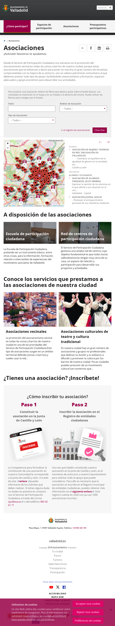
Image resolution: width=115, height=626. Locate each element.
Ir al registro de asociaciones (75, 130)
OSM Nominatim (58, 206)
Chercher (99, 130)
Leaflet (12, 206)
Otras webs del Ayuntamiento (57, 581)
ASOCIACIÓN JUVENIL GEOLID (87, 197)
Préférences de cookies (88, 620)
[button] (34, 146)
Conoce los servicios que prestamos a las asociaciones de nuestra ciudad (53, 282)
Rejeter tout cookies (88, 612)
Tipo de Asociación (17, 115)
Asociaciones (14, 40)
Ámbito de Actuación (70, 103)
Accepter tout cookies (88, 603)
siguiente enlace (83, 491)
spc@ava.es (16, 501)
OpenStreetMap (27, 206)
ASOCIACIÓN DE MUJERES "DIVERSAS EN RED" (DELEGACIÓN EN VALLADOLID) (90, 152)
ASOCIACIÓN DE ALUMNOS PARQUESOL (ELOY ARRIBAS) (86, 180)
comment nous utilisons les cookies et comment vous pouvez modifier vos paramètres (39, 617)
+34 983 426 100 (79, 528)
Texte (11, 103)
